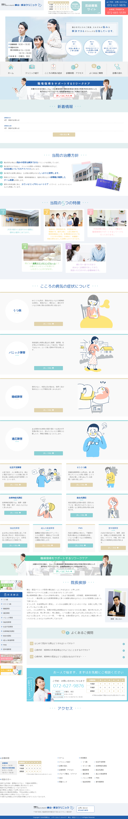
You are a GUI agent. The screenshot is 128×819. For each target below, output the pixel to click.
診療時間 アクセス (66, 770)
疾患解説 (84, 758)
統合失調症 (7, 636)
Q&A (61, 778)
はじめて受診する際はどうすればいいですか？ (52, 643)
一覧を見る (63, 134)
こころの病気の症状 (53, 73)
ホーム (11, 73)
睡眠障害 (6, 609)
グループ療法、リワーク (68, 774)
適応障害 (6, 613)
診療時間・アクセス (74, 73)
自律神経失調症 (8, 631)
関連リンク (63, 782)
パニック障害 (8, 618)
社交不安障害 (8, 627)
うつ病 (5, 599)
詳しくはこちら (63, 571)
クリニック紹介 (32, 73)
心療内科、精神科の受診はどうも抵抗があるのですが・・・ (58, 656)
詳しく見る (47, 324)
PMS (5, 645)
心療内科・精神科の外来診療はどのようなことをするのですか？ (60, 650)
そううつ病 (7, 604)
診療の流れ (117, 73)
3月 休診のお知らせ (12, 128)
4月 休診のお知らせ (12, 120)
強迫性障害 (7, 622)
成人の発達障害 (8, 640)
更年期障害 (7, 649)
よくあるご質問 (96, 73)
